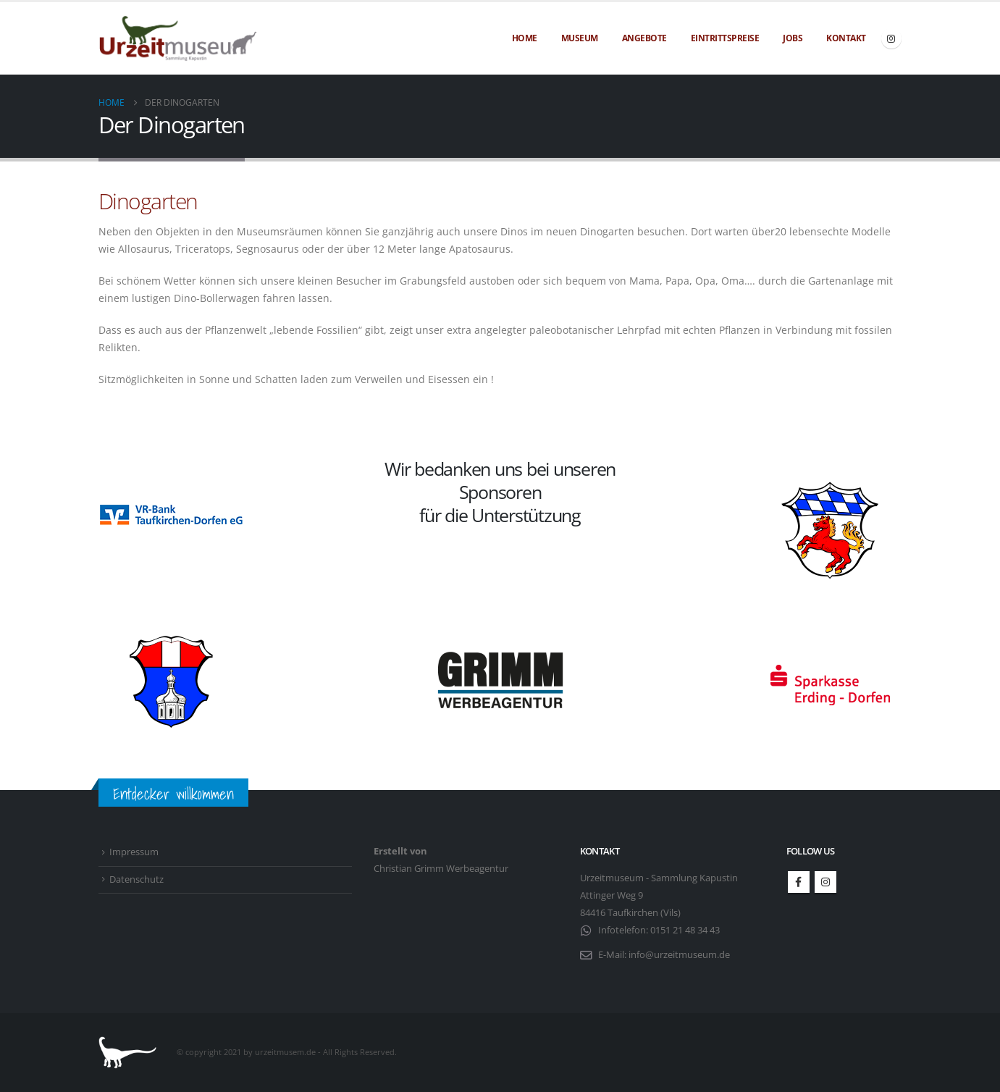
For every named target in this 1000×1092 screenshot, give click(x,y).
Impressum (134, 852)
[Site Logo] (178, 38)
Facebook (799, 882)
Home (524, 38)
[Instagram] (891, 38)
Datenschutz (136, 879)
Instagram (825, 882)
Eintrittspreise (725, 38)
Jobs (792, 38)
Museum (579, 38)
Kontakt (846, 38)
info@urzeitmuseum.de (679, 955)
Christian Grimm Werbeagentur (441, 868)
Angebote (644, 38)
